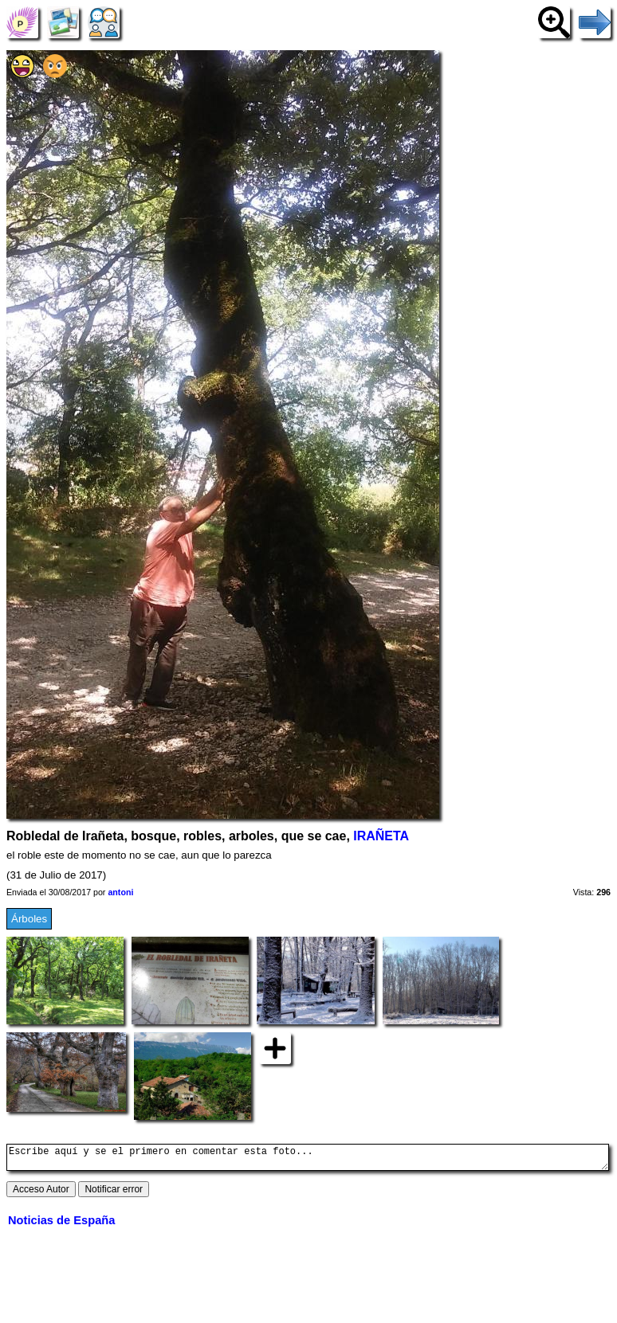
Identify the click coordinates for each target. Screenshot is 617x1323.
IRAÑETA (381, 836)
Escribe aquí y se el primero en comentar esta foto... (307, 1160)
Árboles (29, 919)
